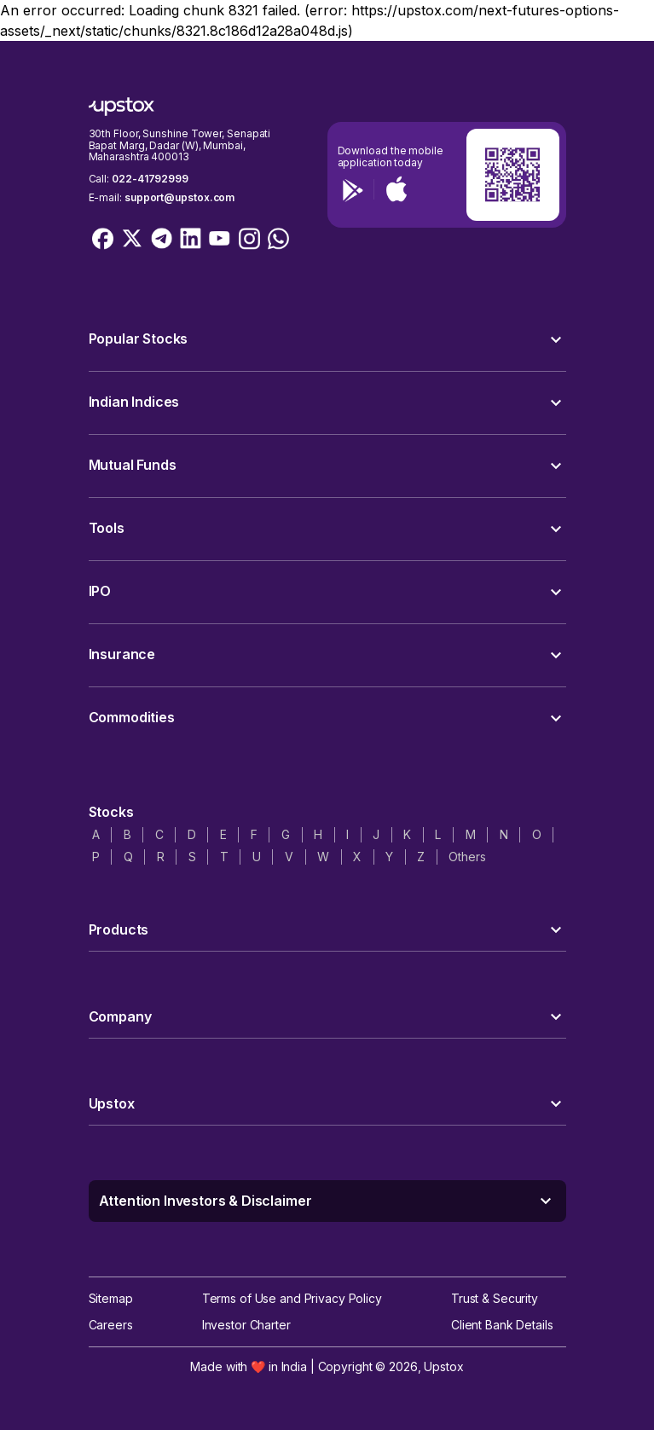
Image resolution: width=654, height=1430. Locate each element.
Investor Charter (246, 1324)
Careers (111, 1324)
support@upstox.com (179, 197)
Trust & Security (494, 1298)
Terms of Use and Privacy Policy (292, 1298)
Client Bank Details (502, 1324)
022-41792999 (150, 178)
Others (467, 856)
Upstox (443, 1366)
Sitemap (111, 1298)
